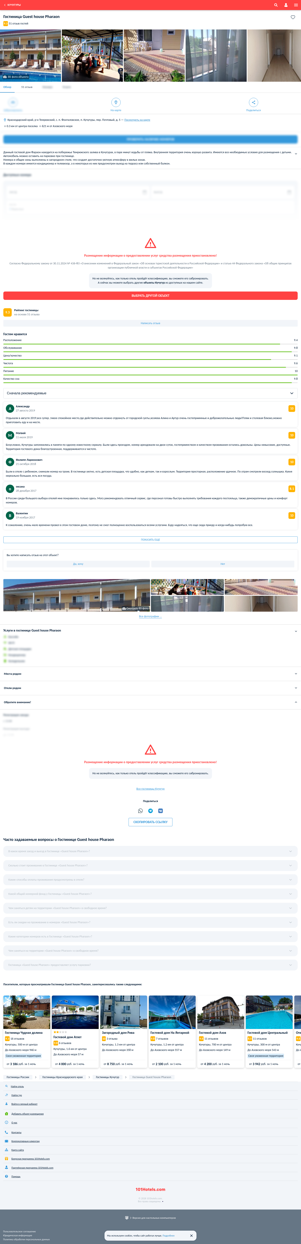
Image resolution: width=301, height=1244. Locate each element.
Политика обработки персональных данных (26, 1239)
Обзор (7, 87)
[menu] (296, 5)
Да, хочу (78, 564)
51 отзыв (26, 87)
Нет (223, 564)
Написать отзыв (150, 323)
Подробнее (169, 1235)
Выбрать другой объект (151, 296)
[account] (286, 5)
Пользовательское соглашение (19, 1231)
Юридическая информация (17, 1235)
